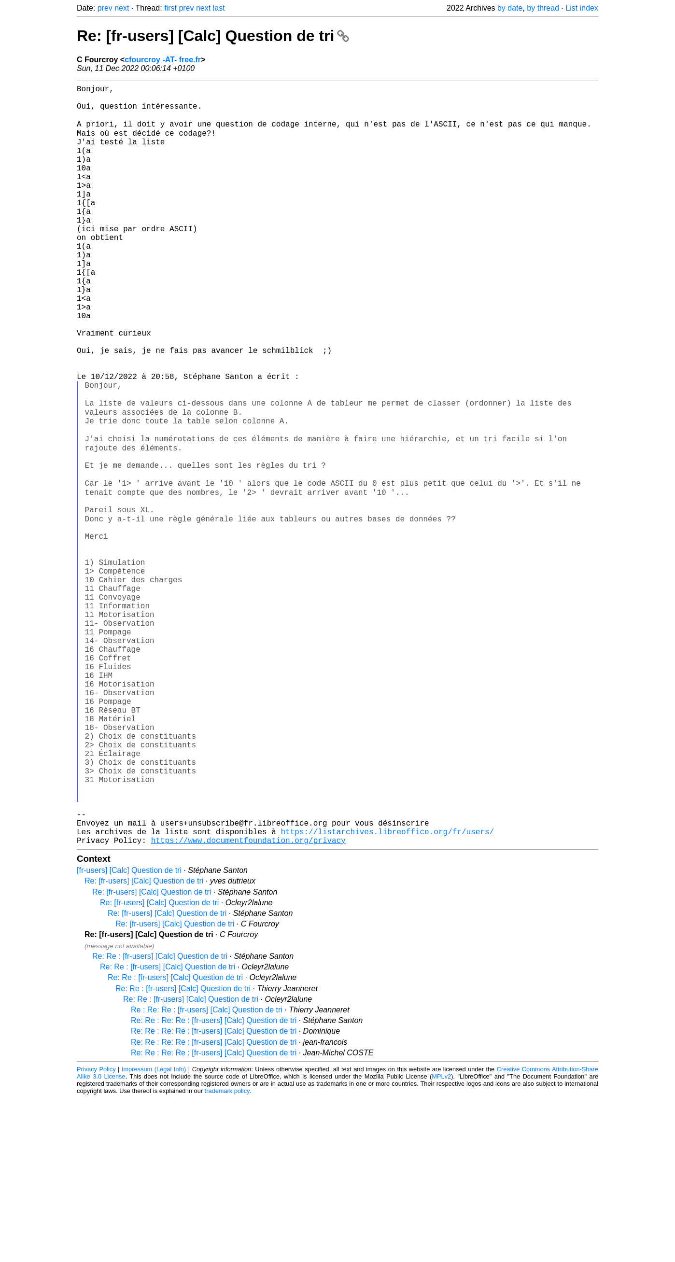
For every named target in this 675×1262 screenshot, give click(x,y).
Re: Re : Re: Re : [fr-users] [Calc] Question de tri (213, 1184)
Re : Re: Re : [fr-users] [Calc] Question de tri (206, 1173)
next (121, 8)
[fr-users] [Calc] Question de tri (129, 1034)
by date (509, 8)
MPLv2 (441, 1240)
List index (581, 8)
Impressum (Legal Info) (154, 1232)
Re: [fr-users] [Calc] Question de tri (213, 35)
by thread (543, 8)
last (219, 8)
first (170, 8)
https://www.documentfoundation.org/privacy (248, 1003)
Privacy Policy (96, 1232)
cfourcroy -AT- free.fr (163, 60)
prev (105, 8)
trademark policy (227, 1254)
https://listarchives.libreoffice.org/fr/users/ (387, 993)
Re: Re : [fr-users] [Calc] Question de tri (159, 1120)
